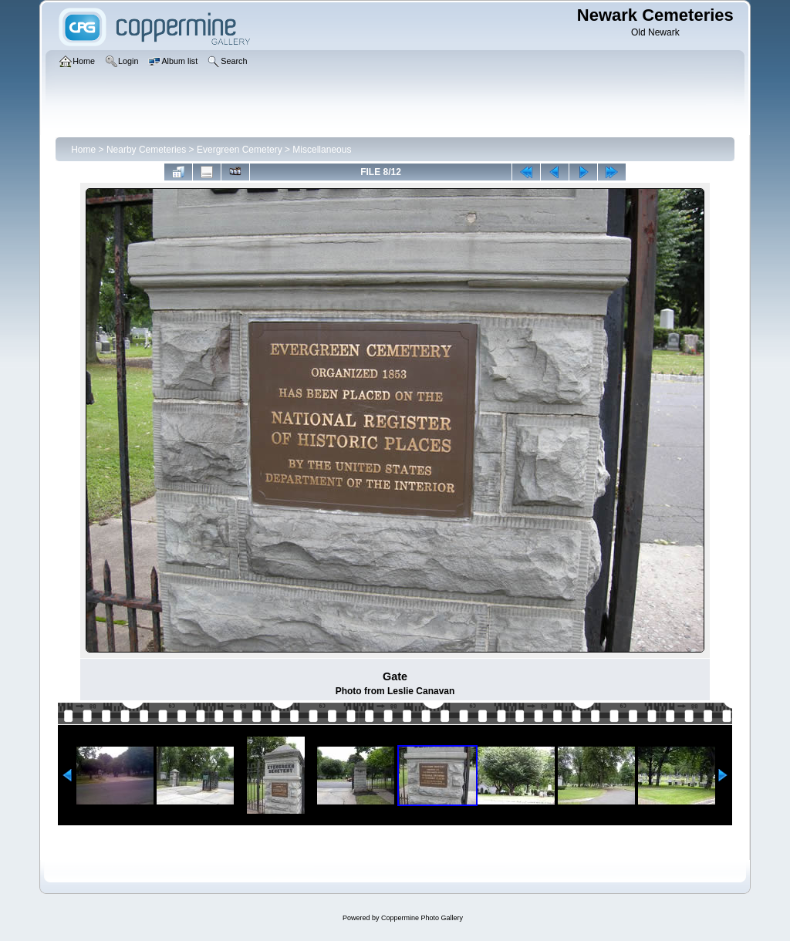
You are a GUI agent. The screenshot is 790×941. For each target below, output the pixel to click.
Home (83, 149)
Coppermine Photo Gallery (422, 918)
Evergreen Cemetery (239, 149)
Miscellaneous (321, 149)
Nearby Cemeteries (146, 149)
